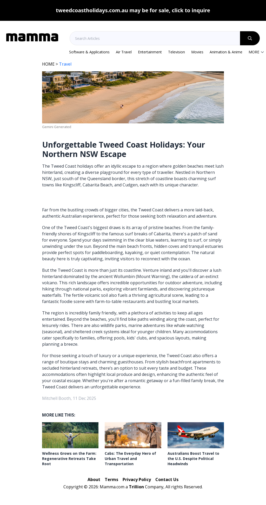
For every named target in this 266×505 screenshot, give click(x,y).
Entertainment (150, 51)
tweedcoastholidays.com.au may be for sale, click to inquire (133, 10)
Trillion (136, 487)
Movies (197, 51)
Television (176, 51)
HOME (48, 64)
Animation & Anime (226, 51)
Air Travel (124, 51)
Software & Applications (89, 51)
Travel (65, 64)
